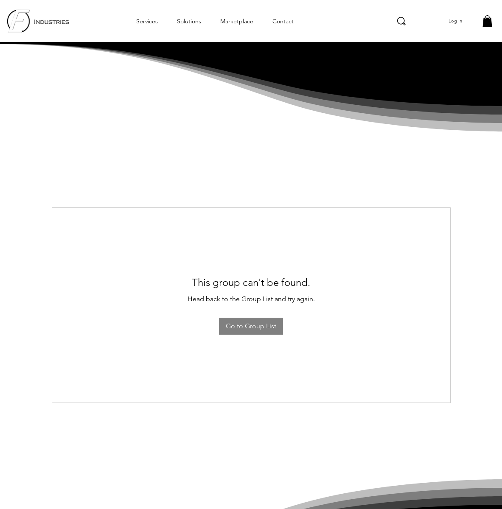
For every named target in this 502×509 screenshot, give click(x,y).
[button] (487, 21)
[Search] (401, 21)
